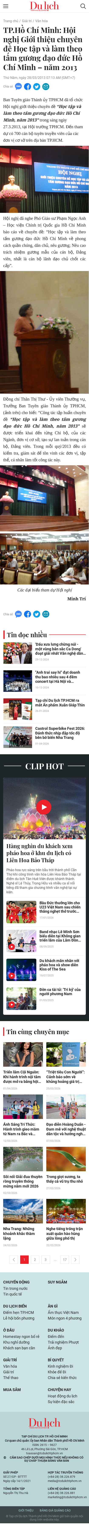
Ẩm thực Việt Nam (63, 1315)
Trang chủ (10, 21)
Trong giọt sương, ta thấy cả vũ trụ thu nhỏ (64, 1180)
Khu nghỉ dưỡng (16, 1346)
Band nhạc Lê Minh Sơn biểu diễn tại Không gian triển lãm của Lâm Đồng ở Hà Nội (60, 937)
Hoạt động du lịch (62, 1401)
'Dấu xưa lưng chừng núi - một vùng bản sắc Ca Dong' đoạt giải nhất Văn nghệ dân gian (59, 650)
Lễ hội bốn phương (18, 1321)
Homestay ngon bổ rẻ (21, 1340)
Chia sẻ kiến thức (62, 1383)
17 (65, 1262)
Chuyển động (16, 1284)
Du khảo (56, 1334)
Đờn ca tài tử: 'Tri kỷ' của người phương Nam (60, 993)
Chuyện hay (59, 1395)
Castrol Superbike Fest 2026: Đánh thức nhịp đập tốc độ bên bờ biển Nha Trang (60, 734)
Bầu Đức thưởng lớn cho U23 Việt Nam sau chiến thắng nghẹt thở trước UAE (60, 908)
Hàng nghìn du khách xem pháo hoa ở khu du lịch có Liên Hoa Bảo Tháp (39, 854)
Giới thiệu (25, 1516)
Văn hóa (41, 21)
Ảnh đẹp (55, 1352)
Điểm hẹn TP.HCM (18, 1315)
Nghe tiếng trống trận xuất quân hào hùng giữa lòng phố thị (64, 1236)
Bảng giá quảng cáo (55, 1516)
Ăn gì (53, 1309)
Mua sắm (12, 1395)
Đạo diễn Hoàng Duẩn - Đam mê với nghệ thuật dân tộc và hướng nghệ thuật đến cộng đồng (66, 1131)
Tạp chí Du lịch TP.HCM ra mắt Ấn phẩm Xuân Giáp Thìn (60, 703)
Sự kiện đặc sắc (61, 1407)
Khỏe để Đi (57, 1377)
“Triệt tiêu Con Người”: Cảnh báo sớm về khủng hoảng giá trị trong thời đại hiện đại (65, 1078)
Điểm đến (56, 1340)
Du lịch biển (15, 1309)
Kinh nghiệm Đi (60, 1371)
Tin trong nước (15, 1291)
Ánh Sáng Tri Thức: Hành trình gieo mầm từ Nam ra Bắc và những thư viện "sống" (21, 1131)
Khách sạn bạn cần (19, 1352)
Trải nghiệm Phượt (63, 1346)
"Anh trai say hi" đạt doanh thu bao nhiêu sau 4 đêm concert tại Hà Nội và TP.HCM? (57, 678)
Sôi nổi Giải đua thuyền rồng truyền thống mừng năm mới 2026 (22, 1183)
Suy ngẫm (57, 1284)
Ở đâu (8, 1334)
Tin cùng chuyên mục (37, 1032)
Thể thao (10, 1383)
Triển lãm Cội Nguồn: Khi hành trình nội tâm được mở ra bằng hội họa (22, 1078)
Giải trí (27, 21)
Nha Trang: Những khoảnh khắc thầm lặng (19, 1236)
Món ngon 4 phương (65, 1321)
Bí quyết (56, 1364)
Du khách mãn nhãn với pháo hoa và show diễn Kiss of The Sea (59, 966)
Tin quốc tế (12, 1297)
